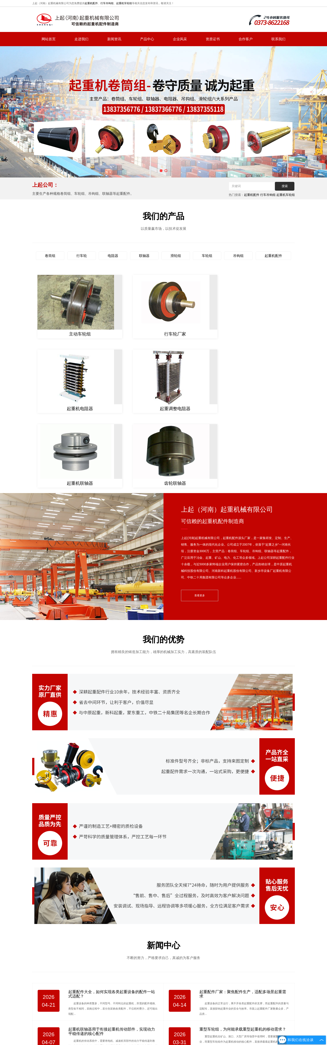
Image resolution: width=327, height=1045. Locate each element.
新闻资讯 (114, 39)
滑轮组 (176, 256)
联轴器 (144, 256)
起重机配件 (91, 3)
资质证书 (213, 39)
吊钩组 (238, 256)
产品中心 (147, 39)
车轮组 (207, 256)
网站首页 (49, 39)
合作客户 (246, 39)
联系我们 (278, 39)
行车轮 (81, 256)
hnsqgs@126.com (262, 1005)
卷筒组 (50, 256)
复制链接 (166, 1039)
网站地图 (218, 1029)
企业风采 (180, 39)
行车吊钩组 (107, 3)
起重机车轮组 (124, 3)
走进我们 (81, 39)
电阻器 (113, 256)
